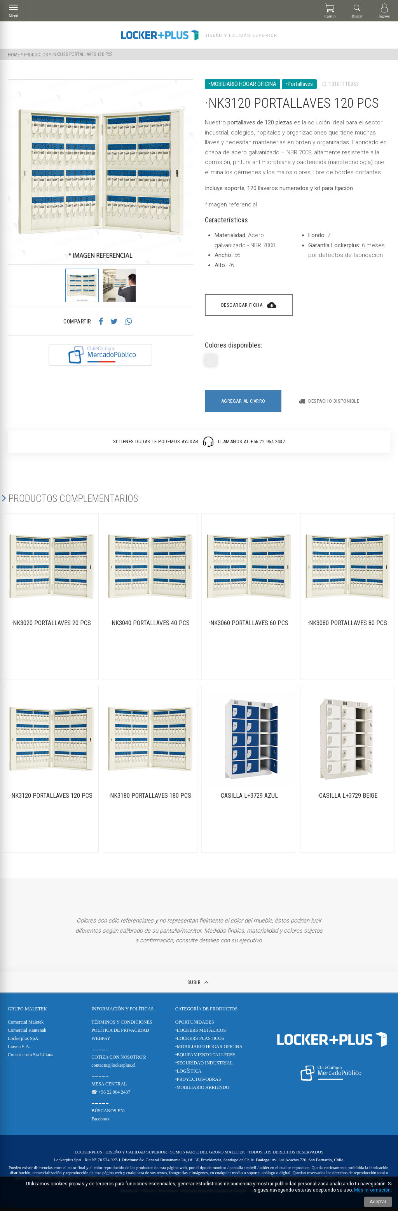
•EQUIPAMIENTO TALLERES (205, 1058)
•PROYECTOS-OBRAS (198, 1082)
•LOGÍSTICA (188, 1074)
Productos (36, 54)
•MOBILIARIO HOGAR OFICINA (209, 1050)
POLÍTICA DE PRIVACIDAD (120, 1033)
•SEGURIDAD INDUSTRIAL (204, 1066)
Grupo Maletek (27, 1012)
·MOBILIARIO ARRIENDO (202, 1091)
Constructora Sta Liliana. (31, 1058)
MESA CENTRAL (109, 1087)
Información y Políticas (122, 1012)
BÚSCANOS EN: (108, 1114)
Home (14, 54)
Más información (372, 1190)
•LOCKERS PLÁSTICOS (199, 1042)
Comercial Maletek (26, 1025)
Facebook (100, 1122)
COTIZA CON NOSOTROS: (118, 1060)
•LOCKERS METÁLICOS (200, 1033)
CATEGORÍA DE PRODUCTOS (206, 1012)
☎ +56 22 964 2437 (110, 1095)
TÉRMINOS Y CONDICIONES (121, 1025)
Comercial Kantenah (27, 1033)
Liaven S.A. (19, 1050)
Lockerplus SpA (23, 1042)
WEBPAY (100, 1042)
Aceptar (378, 1201)
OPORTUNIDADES (194, 1025)
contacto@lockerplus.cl (113, 1068)
